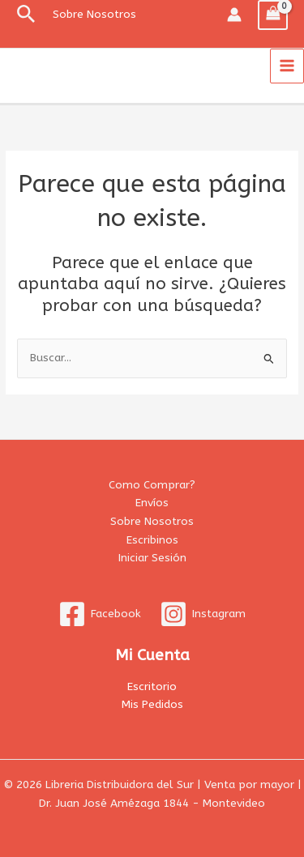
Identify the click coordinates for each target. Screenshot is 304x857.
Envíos (152, 503)
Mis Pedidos (152, 704)
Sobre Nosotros (152, 521)
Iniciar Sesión (152, 558)
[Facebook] (100, 614)
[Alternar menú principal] (287, 66)
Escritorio (152, 686)
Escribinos (152, 540)
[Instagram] (203, 614)
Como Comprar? (152, 485)
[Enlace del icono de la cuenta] (234, 14)
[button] (26, 15)
